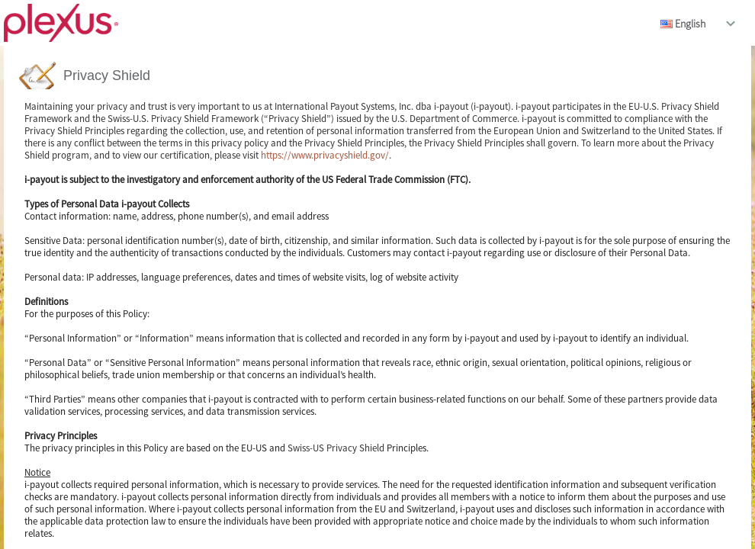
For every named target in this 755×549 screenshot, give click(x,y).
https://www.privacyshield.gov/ (325, 155)
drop (730, 23)
